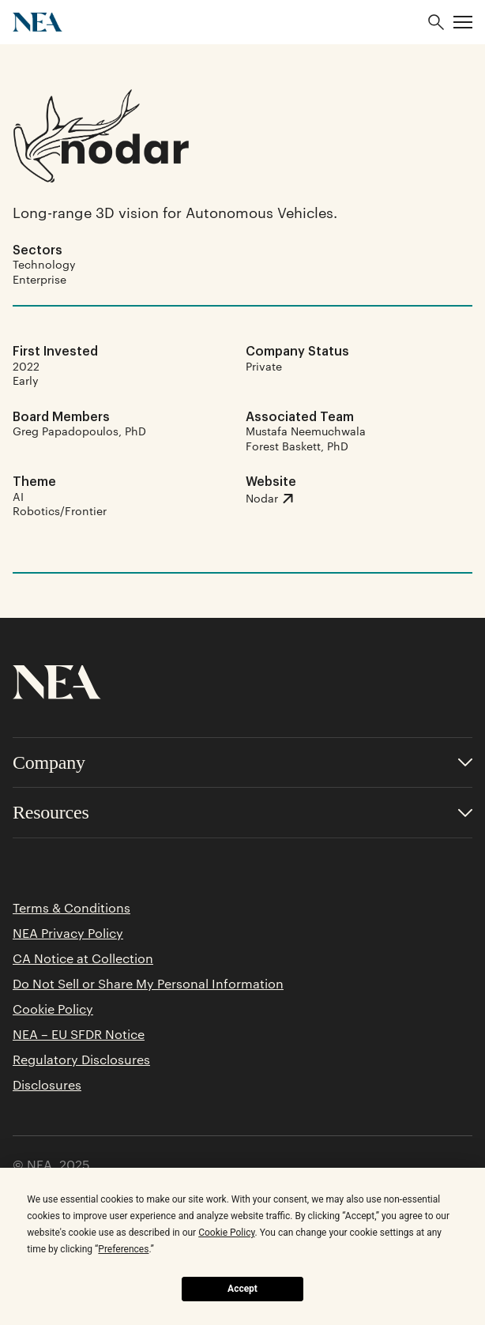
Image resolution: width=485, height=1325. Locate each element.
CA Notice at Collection (83, 958)
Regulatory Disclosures (81, 1059)
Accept (242, 1288)
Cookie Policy (53, 1009)
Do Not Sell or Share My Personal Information (148, 983)
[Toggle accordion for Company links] (242, 763)
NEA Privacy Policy (68, 933)
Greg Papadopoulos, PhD (79, 431)
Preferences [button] (123, 1249)
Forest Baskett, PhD (297, 446)
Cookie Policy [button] (226, 1232)
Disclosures (47, 1084)
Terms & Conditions (71, 908)
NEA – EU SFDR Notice (79, 1034)
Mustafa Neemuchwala (306, 431)
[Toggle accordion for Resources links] (242, 813)
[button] (463, 22)
